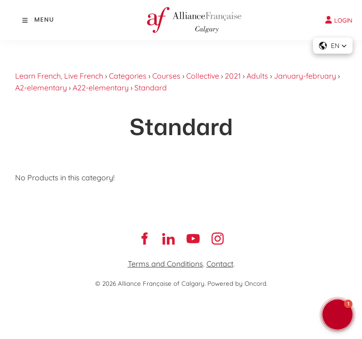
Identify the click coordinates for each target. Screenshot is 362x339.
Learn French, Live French (59, 76)
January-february (305, 76)
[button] (333, 45)
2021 (233, 76)
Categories (128, 76)
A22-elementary (101, 87)
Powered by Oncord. (237, 283)
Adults (257, 76)
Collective (202, 76)
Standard (150, 87)
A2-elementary (41, 87)
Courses (166, 76)
